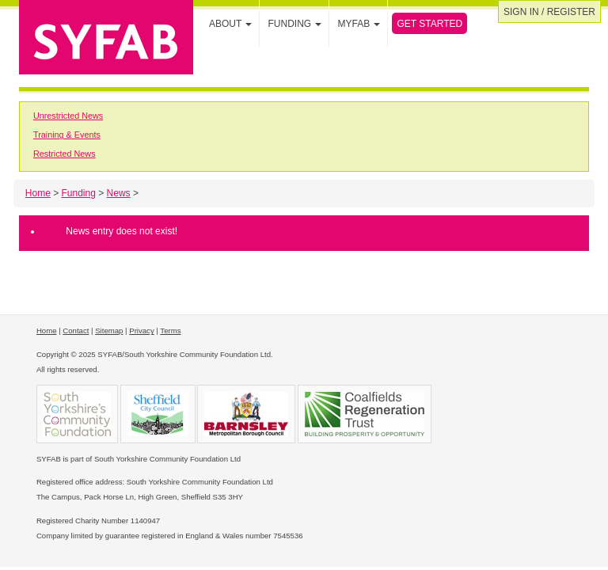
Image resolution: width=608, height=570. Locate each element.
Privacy (141, 330)
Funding (79, 193)
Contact (76, 330)
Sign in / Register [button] (549, 11)
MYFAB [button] (358, 23)
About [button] (230, 23)
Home (38, 193)
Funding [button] (294, 23)
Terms (170, 330)
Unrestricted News (68, 115)
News (119, 193)
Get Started (429, 23)
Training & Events (67, 134)
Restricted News (64, 153)
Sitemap (109, 330)
